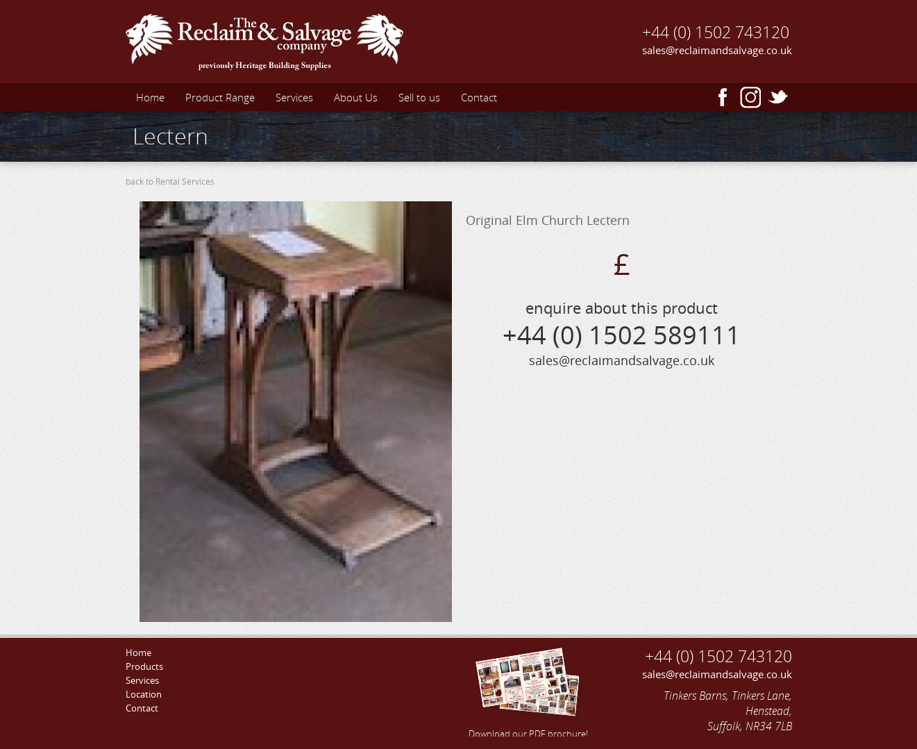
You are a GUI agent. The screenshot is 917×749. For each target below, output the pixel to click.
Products (144, 666)
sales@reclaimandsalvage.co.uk (717, 50)
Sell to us (419, 97)
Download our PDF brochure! (528, 690)
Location (144, 694)
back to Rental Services (170, 181)
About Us (356, 97)
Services (294, 97)
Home (150, 97)
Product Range (220, 97)
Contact (479, 97)
